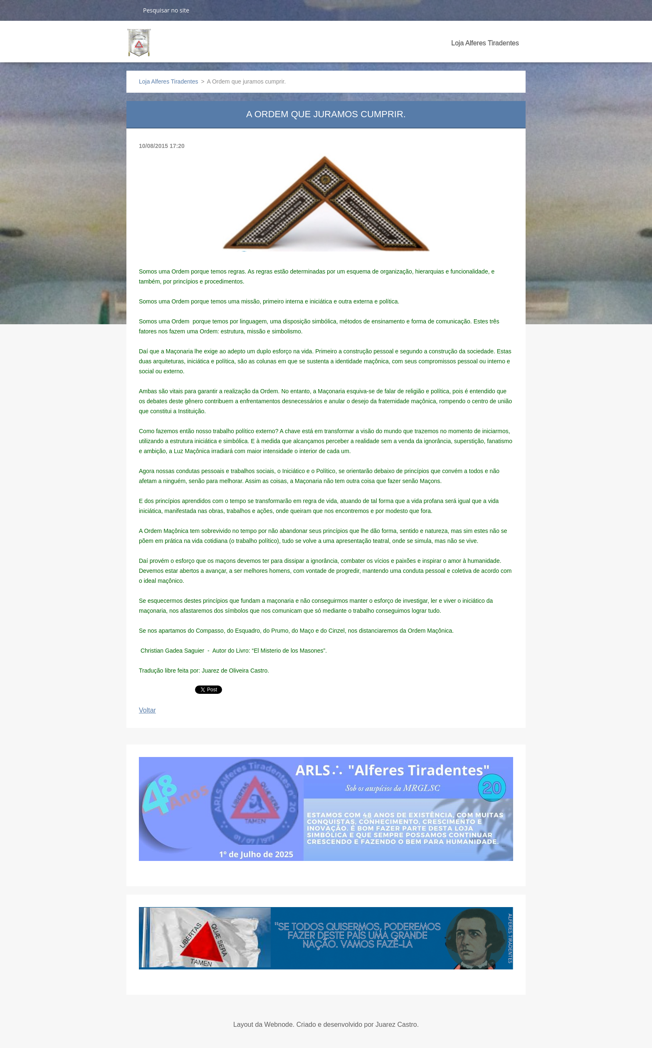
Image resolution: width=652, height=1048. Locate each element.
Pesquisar (131, 9)
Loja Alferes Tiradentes (485, 43)
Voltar (147, 710)
